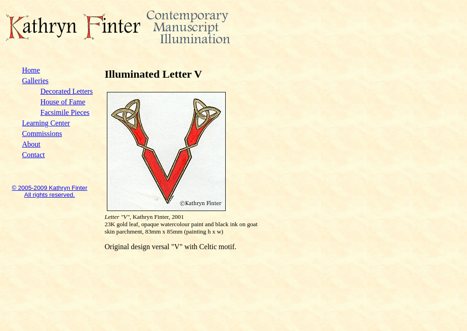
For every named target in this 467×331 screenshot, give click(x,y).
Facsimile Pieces (64, 112)
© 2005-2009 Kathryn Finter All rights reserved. (50, 191)
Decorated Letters (66, 91)
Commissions (42, 133)
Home (31, 70)
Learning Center (46, 123)
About (31, 144)
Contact (33, 155)
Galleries (35, 81)
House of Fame (62, 102)
